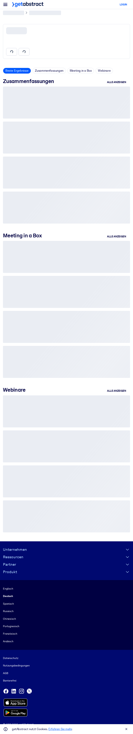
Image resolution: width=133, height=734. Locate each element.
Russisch (8, 611)
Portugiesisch (11, 626)
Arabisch (8, 641)
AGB (5, 672)
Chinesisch (9, 618)
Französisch (10, 633)
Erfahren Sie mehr (60, 729)
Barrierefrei (9, 680)
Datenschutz (10, 658)
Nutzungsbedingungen (16, 665)
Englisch (8, 588)
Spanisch (8, 603)
